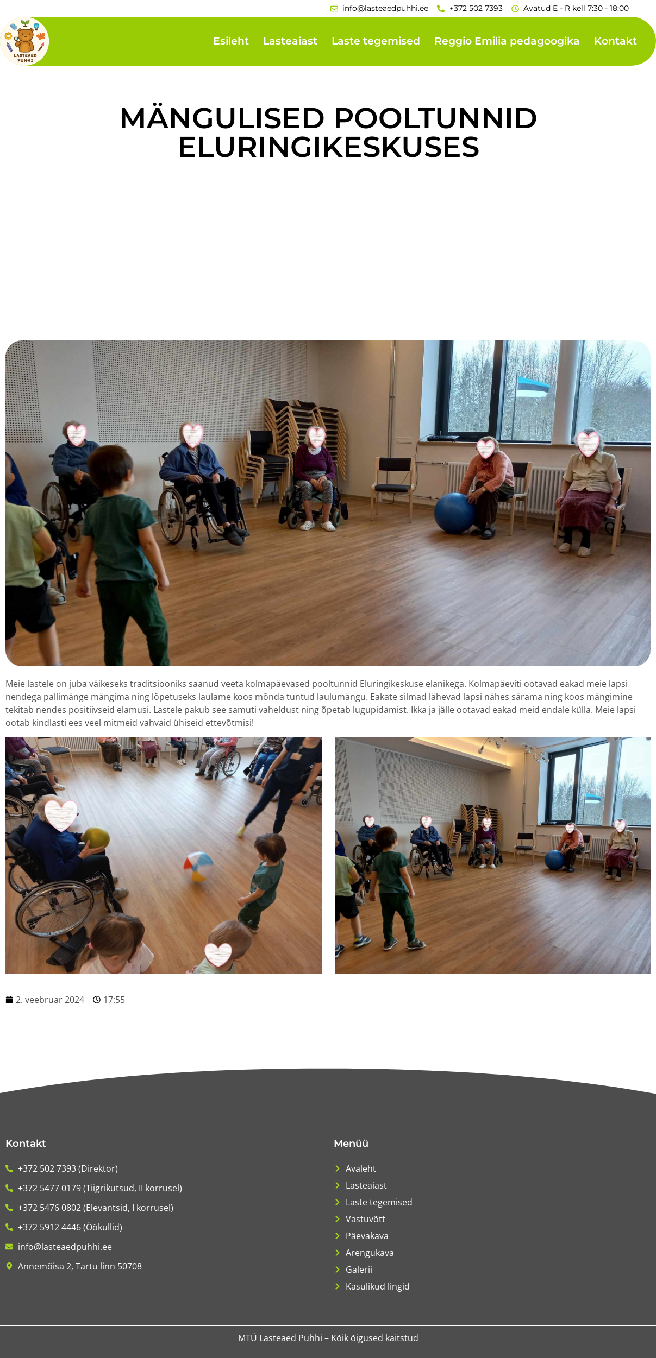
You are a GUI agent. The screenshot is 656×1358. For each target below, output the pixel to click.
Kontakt (615, 41)
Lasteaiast (290, 41)
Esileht (231, 41)
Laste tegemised (376, 41)
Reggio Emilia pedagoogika (507, 41)
